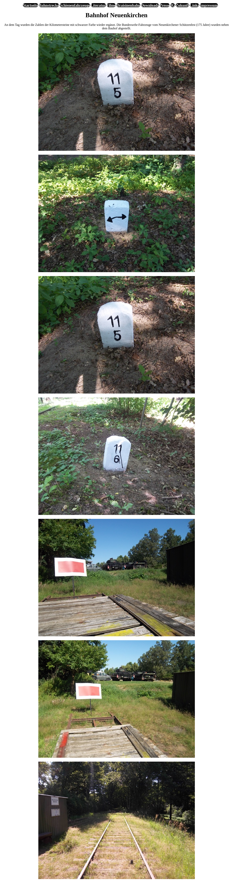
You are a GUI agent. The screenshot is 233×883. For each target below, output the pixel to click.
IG (172, 5)
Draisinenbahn (128, 5)
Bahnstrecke (49, 5)
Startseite (30, 5)
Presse (165, 5)
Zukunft (182, 5)
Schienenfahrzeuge (75, 5)
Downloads (150, 5)
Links (194, 5)
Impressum (209, 5)
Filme (111, 5)
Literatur (98, 5)
